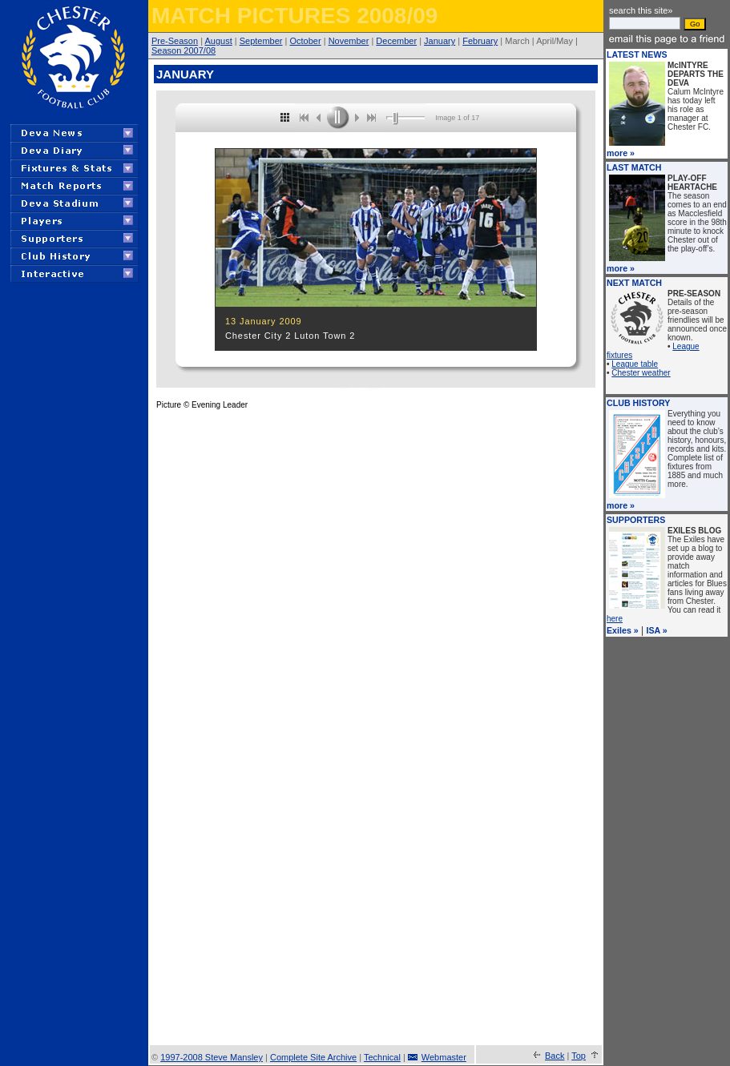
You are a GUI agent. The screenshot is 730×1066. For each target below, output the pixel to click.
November (349, 41)
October (305, 41)
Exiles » (623, 630)
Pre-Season (174, 41)
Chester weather (640, 372)
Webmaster (443, 1057)
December (396, 41)
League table (634, 364)
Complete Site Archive (313, 1057)
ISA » (657, 630)
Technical (382, 1057)
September (261, 41)
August (218, 41)
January (439, 41)
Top (578, 1055)
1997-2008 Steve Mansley (211, 1057)
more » (621, 153)
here (615, 618)
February (480, 41)
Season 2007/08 (183, 50)
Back (554, 1055)
